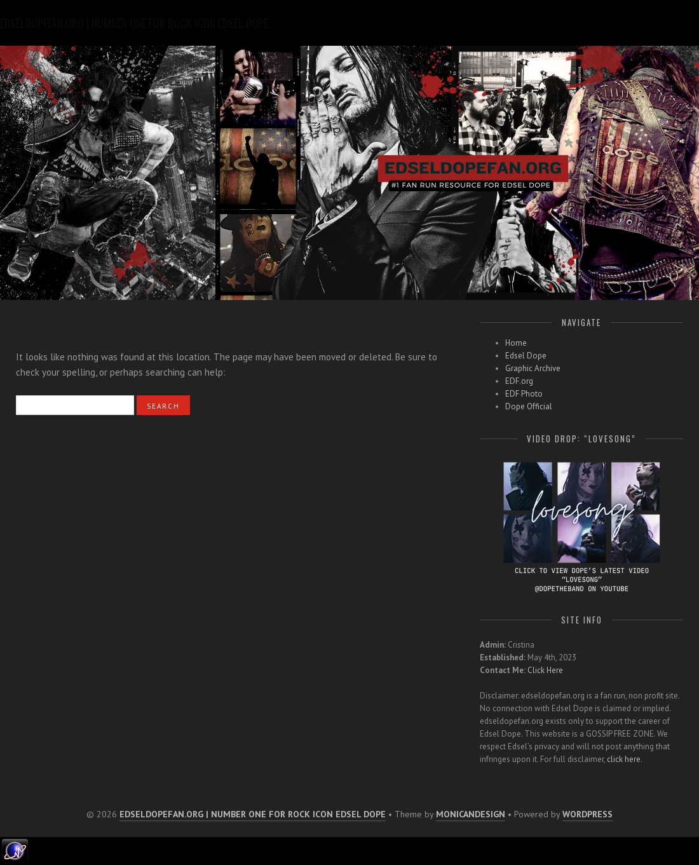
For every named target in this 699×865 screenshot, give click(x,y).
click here (624, 759)
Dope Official (528, 406)
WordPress (587, 814)
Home (516, 342)
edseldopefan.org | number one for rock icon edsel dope (252, 814)
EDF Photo (524, 393)
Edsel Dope (525, 355)
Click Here (545, 670)
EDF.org (519, 381)
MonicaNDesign (470, 814)
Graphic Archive (532, 368)
